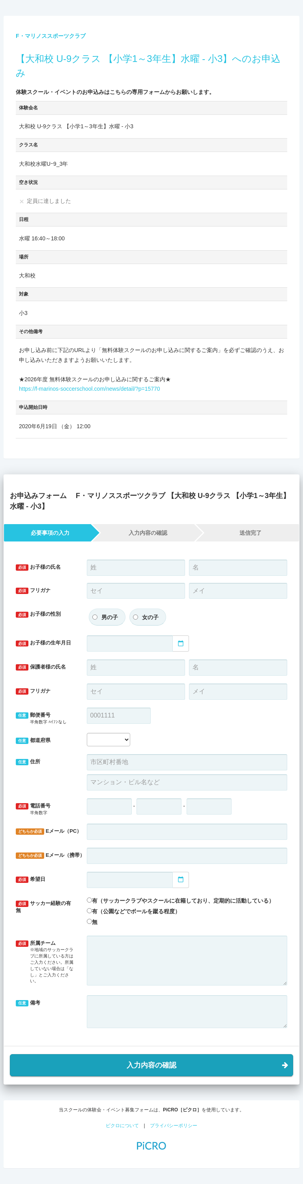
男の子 (109, 617)
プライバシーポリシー (173, 1125)
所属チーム (45, 962)
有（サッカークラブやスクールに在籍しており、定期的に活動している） (183, 900)
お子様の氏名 (38, 567)
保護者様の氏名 (41, 667)
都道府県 (33, 740)
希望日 (30, 879)
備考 (28, 1003)
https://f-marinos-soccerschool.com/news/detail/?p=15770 (89, 389)
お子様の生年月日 (43, 643)
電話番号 (45, 809)
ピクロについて (122, 1125)
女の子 (150, 617)
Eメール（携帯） (48, 855)
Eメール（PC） (48, 831)
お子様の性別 (38, 614)
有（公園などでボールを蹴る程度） (136, 911)
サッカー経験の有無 (43, 907)
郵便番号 (45, 718)
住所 (28, 762)
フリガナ (33, 590)
